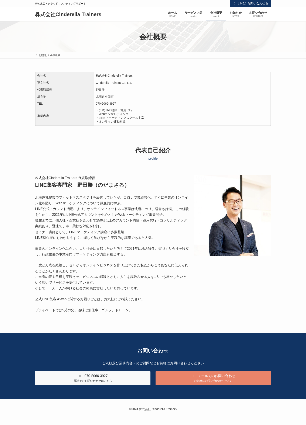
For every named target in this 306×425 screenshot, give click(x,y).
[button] (92, 378)
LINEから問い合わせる (250, 3)
